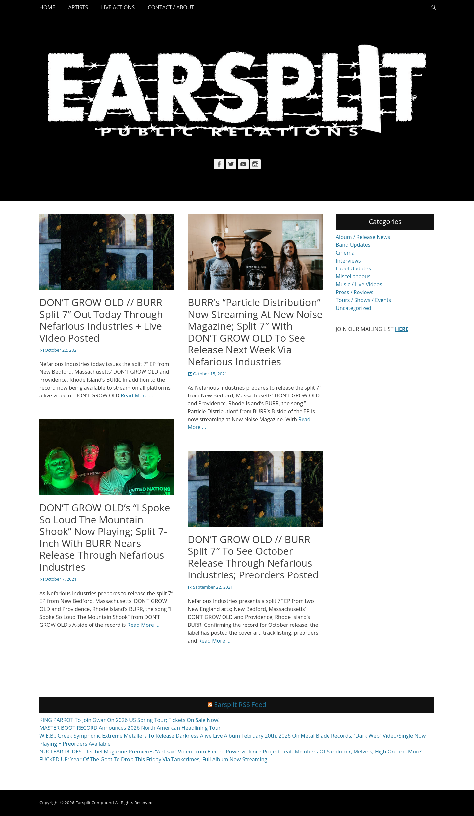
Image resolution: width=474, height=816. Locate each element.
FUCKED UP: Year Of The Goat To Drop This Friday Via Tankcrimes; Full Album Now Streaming (153, 759)
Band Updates (353, 244)
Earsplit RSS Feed (240, 705)
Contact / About (171, 7)
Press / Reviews (354, 292)
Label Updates (353, 268)
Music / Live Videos (359, 284)
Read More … (137, 395)
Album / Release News (363, 237)
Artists (78, 7)
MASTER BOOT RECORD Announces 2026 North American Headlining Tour (130, 728)
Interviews (348, 260)
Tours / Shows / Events (363, 300)
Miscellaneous (353, 276)
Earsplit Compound (94, 803)
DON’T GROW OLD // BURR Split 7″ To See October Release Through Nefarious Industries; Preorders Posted (253, 556)
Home (47, 7)
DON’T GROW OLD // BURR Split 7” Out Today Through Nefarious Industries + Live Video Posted (101, 319)
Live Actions (118, 7)
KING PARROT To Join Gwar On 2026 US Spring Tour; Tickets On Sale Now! (130, 720)
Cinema (345, 252)
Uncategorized (353, 308)
